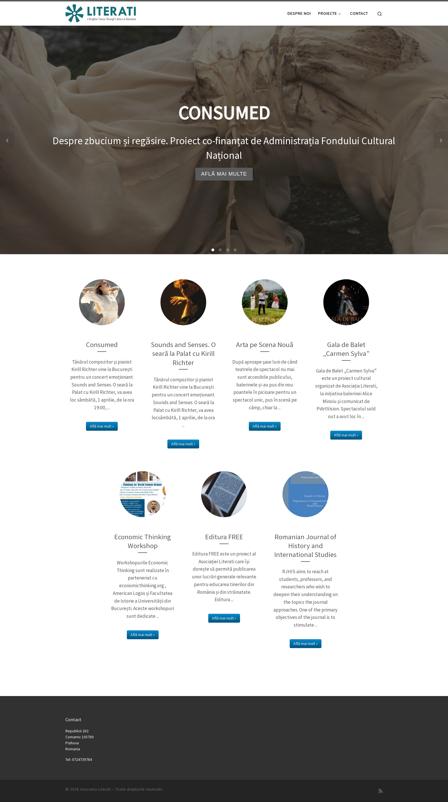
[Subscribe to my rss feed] (381, 791)
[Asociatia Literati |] (101, 12)
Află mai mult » (102, 426)
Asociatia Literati (95, 789)
